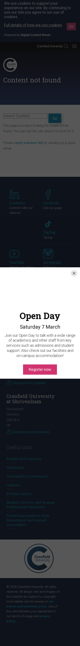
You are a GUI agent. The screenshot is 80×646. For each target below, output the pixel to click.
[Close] (74, 273)
